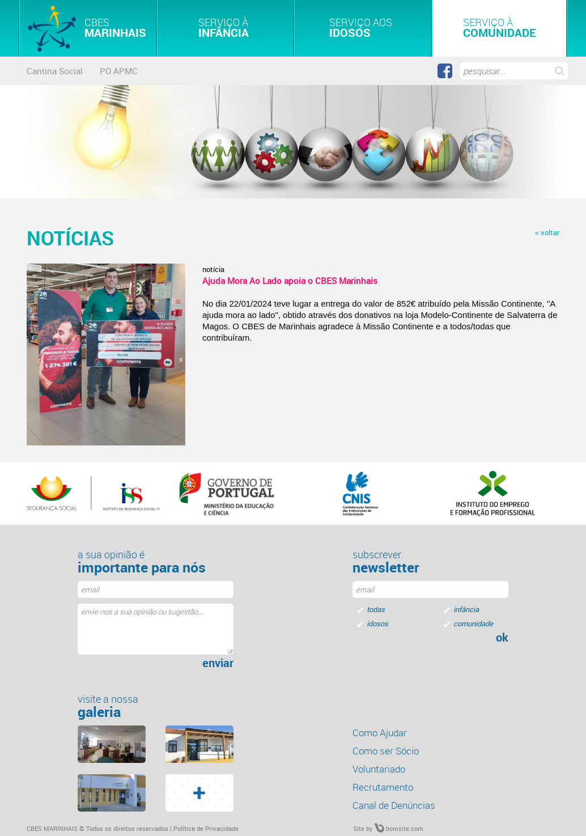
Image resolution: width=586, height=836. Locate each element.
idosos (377, 623)
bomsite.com (399, 828)
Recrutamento (383, 786)
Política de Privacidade (206, 828)
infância (466, 609)
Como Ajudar (380, 732)
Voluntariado (379, 768)
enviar (217, 663)
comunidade (473, 623)
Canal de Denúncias (394, 805)
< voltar (547, 232)
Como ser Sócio (386, 750)
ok (502, 637)
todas (376, 609)
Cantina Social (55, 71)
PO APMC (119, 71)
